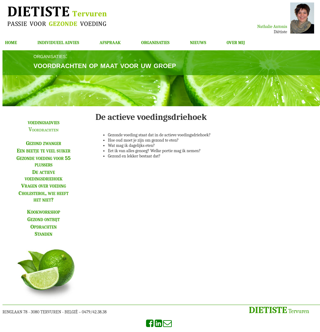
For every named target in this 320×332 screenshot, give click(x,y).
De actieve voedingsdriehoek (43, 175)
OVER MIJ (236, 42)
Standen (43, 234)
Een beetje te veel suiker (43, 151)
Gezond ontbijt (43, 219)
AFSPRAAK (110, 42)
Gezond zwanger (43, 143)
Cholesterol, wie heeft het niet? (44, 196)
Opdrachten (43, 227)
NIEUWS (198, 42)
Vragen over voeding (43, 186)
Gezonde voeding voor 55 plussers (43, 161)
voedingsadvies (43, 122)
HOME (11, 42)
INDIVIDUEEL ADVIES (58, 42)
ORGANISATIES (155, 42)
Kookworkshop (43, 212)
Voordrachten (44, 129)
